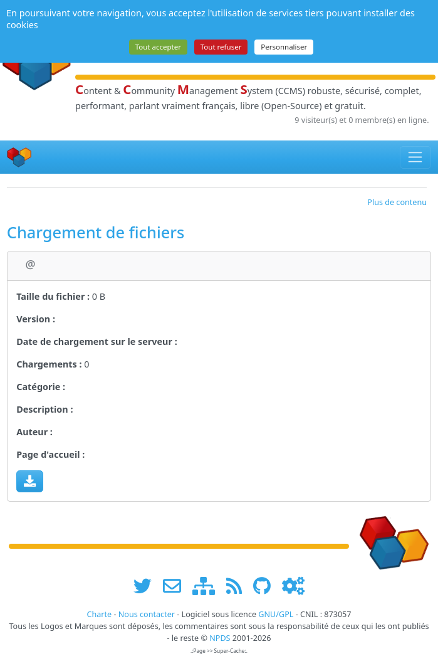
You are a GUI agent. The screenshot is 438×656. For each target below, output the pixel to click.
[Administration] (293, 585)
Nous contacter (146, 614)
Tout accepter (158, 46)
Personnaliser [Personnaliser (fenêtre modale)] (284, 46)
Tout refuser (221, 46)
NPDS (219, 638)
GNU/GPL (275, 614)
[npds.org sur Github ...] (266, 585)
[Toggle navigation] (416, 157)
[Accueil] (19, 157)
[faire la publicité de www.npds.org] (176, 585)
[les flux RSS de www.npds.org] (238, 585)
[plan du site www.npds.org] (208, 585)
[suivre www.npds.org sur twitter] (146, 585)
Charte (99, 614)
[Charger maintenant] (29, 481)
